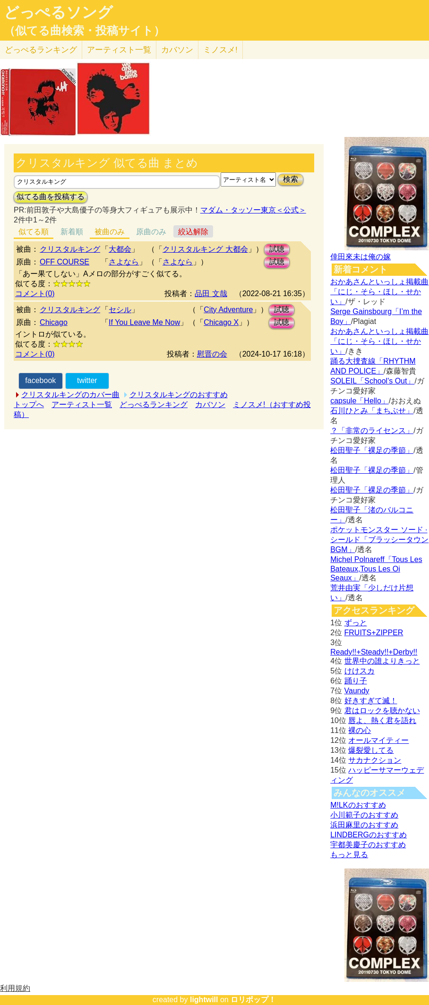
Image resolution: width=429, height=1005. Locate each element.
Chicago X (221, 322)
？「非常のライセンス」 (371, 430)
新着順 (71, 232)
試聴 (276, 249)
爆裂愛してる (371, 750)
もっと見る (349, 855)
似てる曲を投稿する (51, 197)
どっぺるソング (58, 12)
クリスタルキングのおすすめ (178, 395)
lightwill (204, 1000)
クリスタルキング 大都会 (205, 249)
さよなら (124, 262)
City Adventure (228, 310)
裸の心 (359, 730)
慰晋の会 (212, 354)
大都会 (120, 249)
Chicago (54, 322)
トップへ (29, 404)
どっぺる (41, 49)
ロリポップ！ (253, 1000)
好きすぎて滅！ (370, 701)
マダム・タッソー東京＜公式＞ (253, 210)
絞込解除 (193, 232)
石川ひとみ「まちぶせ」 (371, 411)
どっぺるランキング (154, 404)
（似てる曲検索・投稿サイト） (84, 31)
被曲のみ (109, 232)
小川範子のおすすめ (364, 815)
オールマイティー (378, 740)
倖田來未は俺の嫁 (360, 257)
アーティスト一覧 (81, 404)
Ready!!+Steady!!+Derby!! (373, 652)
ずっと (355, 623)
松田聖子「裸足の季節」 (371, 450)
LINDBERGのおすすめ (368, 835)
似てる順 (33, 232)
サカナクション (374, 760)
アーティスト (119, 49)
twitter (87, 380)
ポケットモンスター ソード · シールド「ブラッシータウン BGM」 (379, 540)
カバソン (177, 49)
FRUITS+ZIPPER (373, 633)
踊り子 (355, 681)
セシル (120, 310)
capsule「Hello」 (359, 401)
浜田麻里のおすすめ (364, 825)
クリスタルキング (70, 249)
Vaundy (356, 691)
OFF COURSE (64, 262)
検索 (290, 179)
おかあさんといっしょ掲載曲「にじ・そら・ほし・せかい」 (379, 292)
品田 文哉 (211, 294)
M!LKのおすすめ (358, 805)
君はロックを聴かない (382, 711)
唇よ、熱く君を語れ (382, 720)
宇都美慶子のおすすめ (368, 845)
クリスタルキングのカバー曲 (70, 395)
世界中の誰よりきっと (382, 661)
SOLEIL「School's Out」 (372, 381)
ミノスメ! (220, 49)
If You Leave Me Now (144, 322)
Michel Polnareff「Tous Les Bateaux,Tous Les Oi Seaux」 (376, 568)
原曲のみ (151, 232)
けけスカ (359, 671)
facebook (40, 380)
